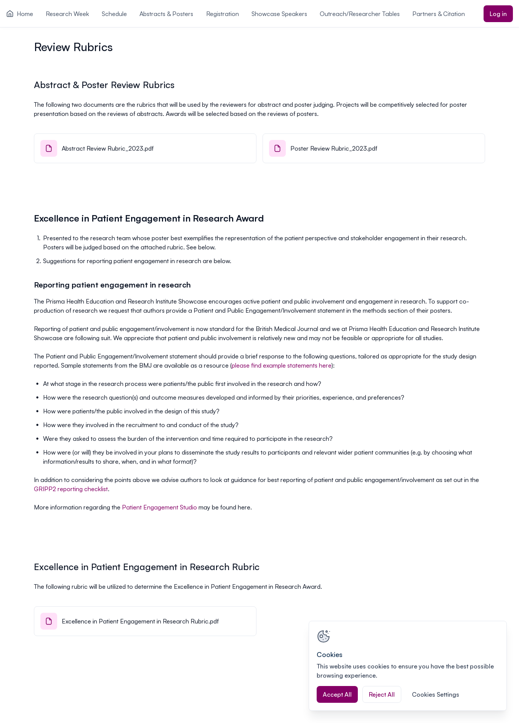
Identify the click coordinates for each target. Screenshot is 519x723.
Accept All (337, 694)
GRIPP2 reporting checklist (71, 489)
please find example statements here (282, 365)
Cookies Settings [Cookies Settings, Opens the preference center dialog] (435, 694)
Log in (498, 14)
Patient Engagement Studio (159, 507)
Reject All (382, 694)
